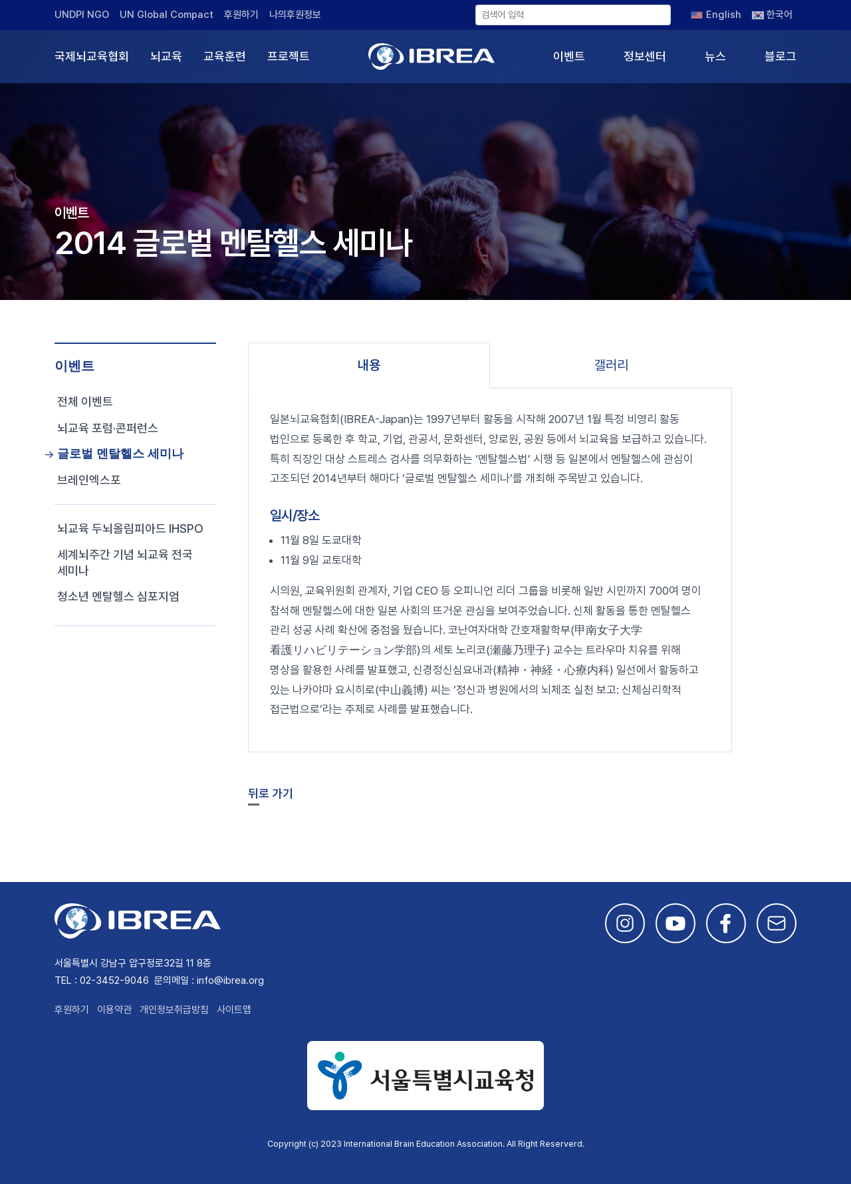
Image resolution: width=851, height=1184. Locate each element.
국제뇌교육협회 (92, 56)
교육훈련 (224, 56)
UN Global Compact (166, 15)
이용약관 (114, 1010)
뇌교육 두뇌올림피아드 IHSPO (130, 528)
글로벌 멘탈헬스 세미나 (120, 453)
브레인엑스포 (89, 480)
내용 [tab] (369, 365)
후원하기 (241, 15)
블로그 (780, 56)
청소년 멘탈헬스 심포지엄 (118, 596)
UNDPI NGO (82, 15)
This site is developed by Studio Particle (155, 1159)
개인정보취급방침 (174, 1010)
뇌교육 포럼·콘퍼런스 (107, 428)
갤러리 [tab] (611, 365)
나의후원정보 (295, 15)
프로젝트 (288, 56)
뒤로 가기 (270, 793)
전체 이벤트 (85, 401)
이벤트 (569, 56)
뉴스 (715, 56)
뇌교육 (166, 56)
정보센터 (645, 56)
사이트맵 (234, 1010)
